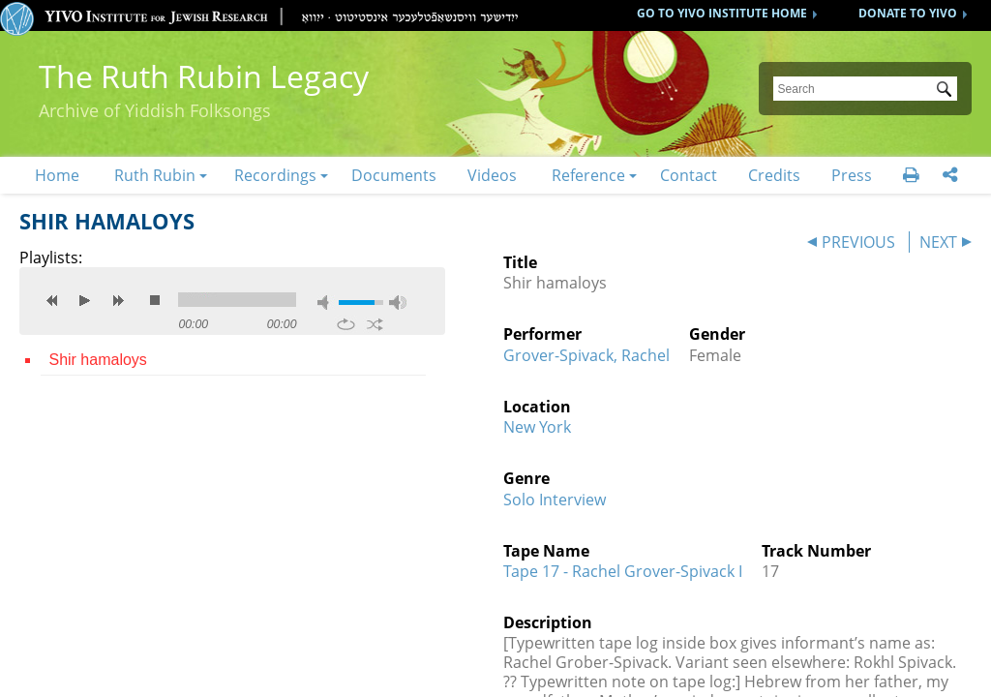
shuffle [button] (375, 324)
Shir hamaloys (97, 359)
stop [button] (154, 300)
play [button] (85, 300)
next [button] (118, 300)
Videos (492, 175)
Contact (688, 175)
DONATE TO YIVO (907, 13)
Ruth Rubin (154, 175)
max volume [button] (397, 302)
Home (57, 175)
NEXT (938, 242)
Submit (947, 91)
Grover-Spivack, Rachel (586, 355)
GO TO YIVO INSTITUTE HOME (722, 13)
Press (851, 175)
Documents (393, 175)
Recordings (275, 175)
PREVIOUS (858, 242)
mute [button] (326, 302)
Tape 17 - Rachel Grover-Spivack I (622, 571)
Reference (588, 175)
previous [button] (52, 300)
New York (537, 427)
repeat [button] (346, 324)
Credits (774, 175)
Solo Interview (554, 499)
